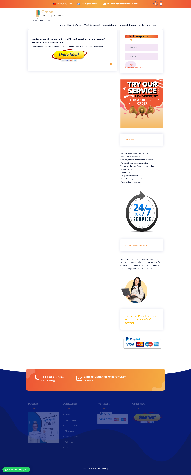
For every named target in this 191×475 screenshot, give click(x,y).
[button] (16, 469)
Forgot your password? (134, 67)
